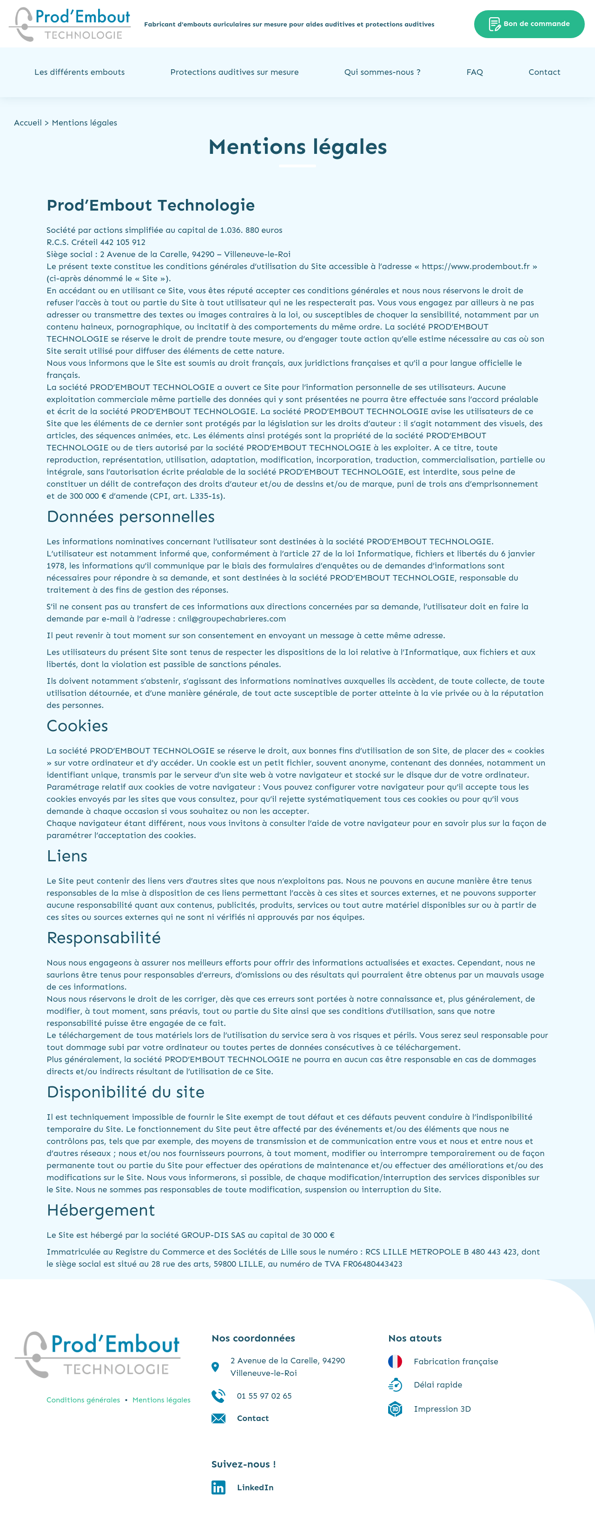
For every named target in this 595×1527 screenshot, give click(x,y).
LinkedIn (255, 1487)
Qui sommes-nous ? (382, 72)
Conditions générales (83, 1399)
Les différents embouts (79, 72)
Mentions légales (161, 1399)
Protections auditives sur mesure (234, 72)
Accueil (28, 123)
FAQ (474, 72)
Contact (545, 72)
